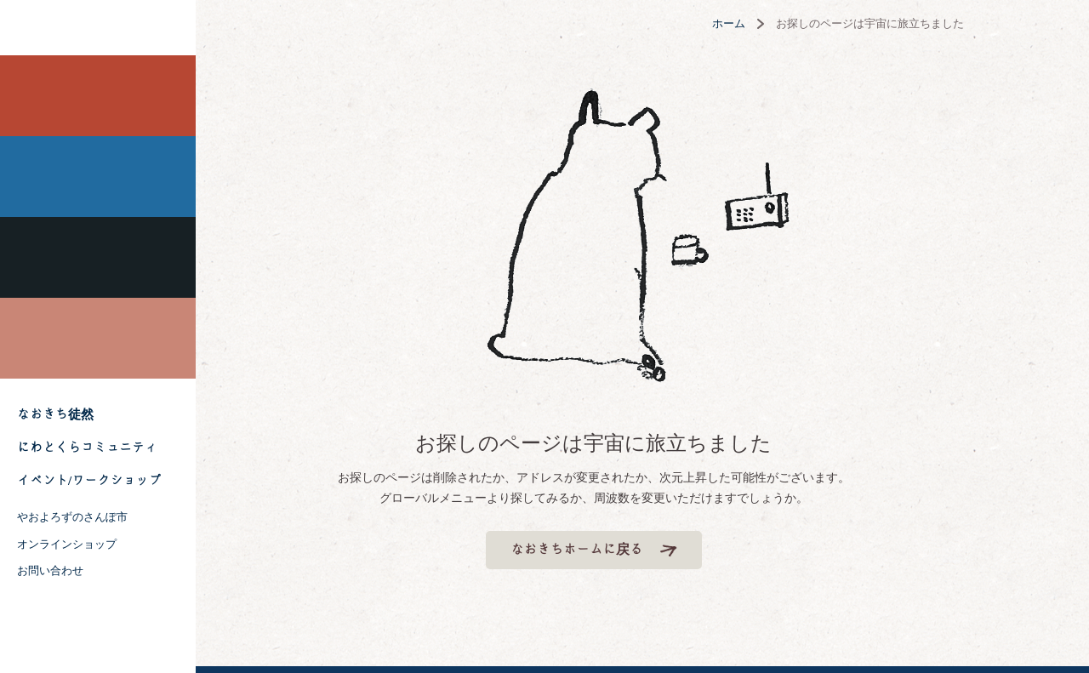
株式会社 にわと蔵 (98, 27)
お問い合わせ (50, 570)
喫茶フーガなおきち (98, 338)
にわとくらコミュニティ (87, 447)
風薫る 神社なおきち (98, 176)
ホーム (777, 23)
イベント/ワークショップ (89, 481)
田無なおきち (98, 95)
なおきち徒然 (55, 414)
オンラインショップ (67, 544)
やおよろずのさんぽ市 (72, 516)
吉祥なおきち (98, 257)
